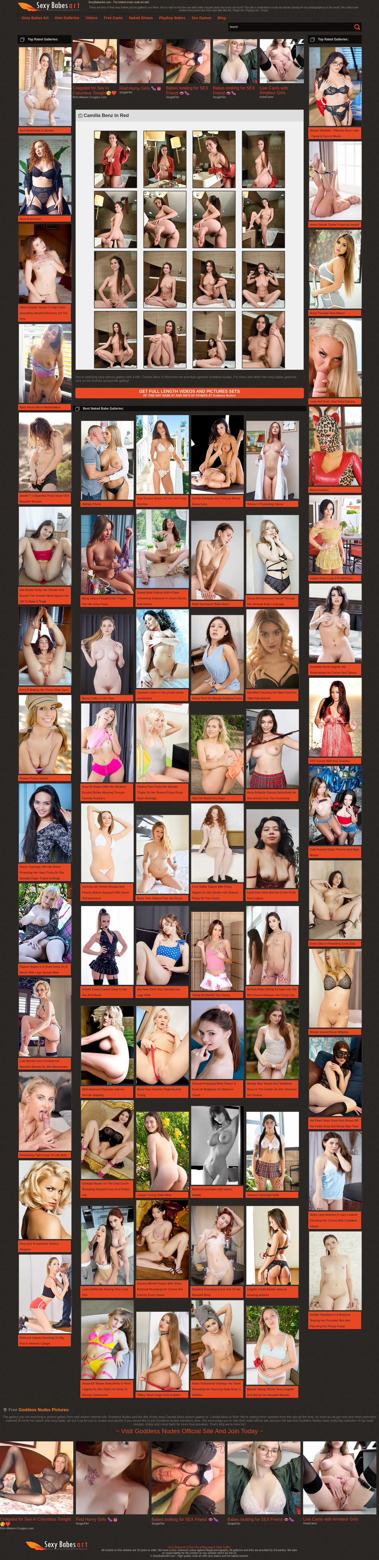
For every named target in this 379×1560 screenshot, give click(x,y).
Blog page (208, 1547)
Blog (222, 18)
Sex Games (201, 18)
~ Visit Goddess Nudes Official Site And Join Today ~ (189, 1431)
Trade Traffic (223, 1547)
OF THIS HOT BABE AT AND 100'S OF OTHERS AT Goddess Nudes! (189, 393)
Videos (92, 18)
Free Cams (113, 18)
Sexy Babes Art (177, 1547)
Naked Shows (141, 18)
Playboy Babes (172, 18)
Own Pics (193, 1547)
